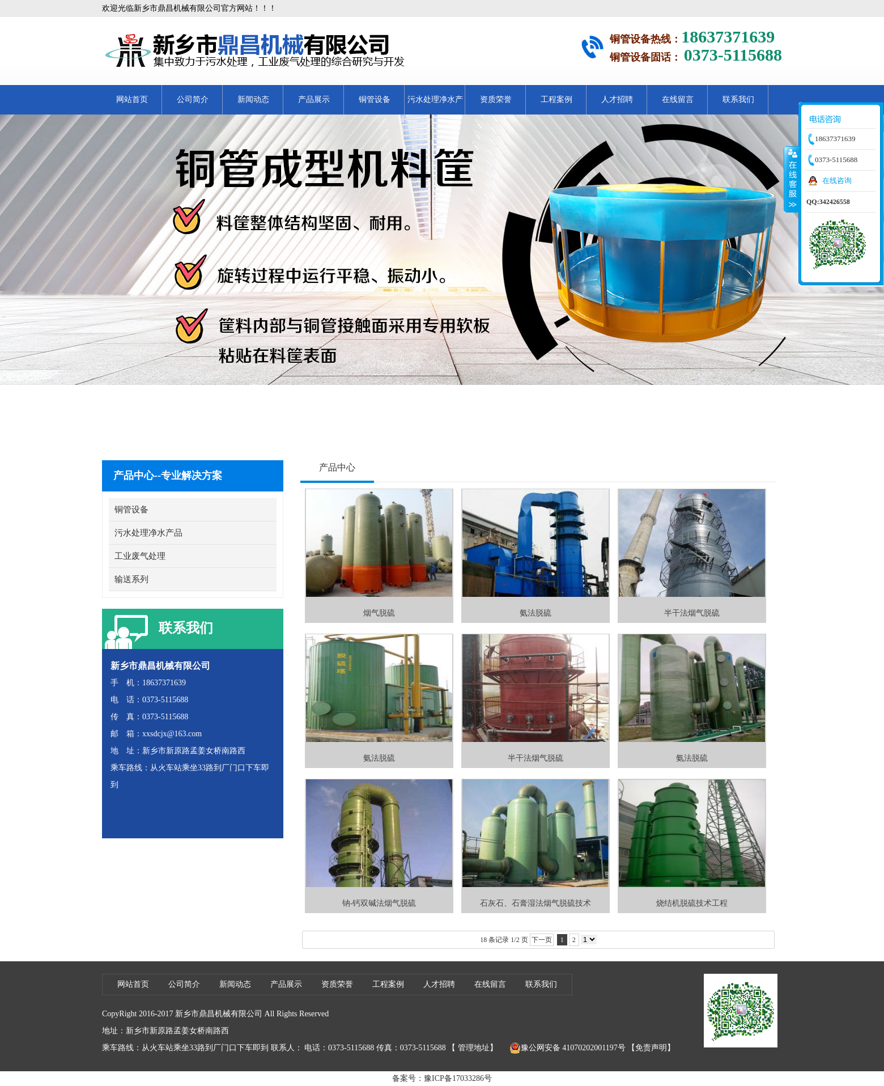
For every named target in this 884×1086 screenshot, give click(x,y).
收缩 (792, 179)
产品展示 (314, 99)
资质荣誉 (496, 99)
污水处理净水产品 (435, 104)
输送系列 (131, 579)
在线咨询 (837, 180)
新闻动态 (253, 99)
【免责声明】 (651, 1047)
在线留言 (678, 99)
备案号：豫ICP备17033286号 (442, 1078)
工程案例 (556, 99)
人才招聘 (617, 99)
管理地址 (474, 1047)
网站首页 (132, 99)
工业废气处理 (139, 556)
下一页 (542, 940)
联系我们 (738, 99)
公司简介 (193, 99)
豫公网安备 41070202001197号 (567, 1048)
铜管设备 (374, 99)
